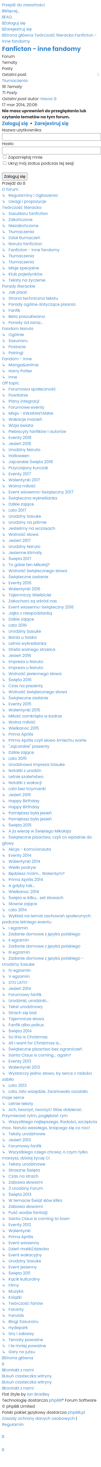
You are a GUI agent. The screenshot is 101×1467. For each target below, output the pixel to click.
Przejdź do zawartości (23, 5)
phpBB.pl (76, 1412)
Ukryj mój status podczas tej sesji (38, 163)
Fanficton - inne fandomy (41, 49)
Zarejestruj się (51, 123)
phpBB (55, 1400)
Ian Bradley (38, 1394)
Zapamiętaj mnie (22, 157)
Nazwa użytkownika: (22, 130)
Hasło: (8, 144)
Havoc (46, 99)
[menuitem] (7, 17)
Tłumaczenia (15, 81)
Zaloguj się (15, 123)
